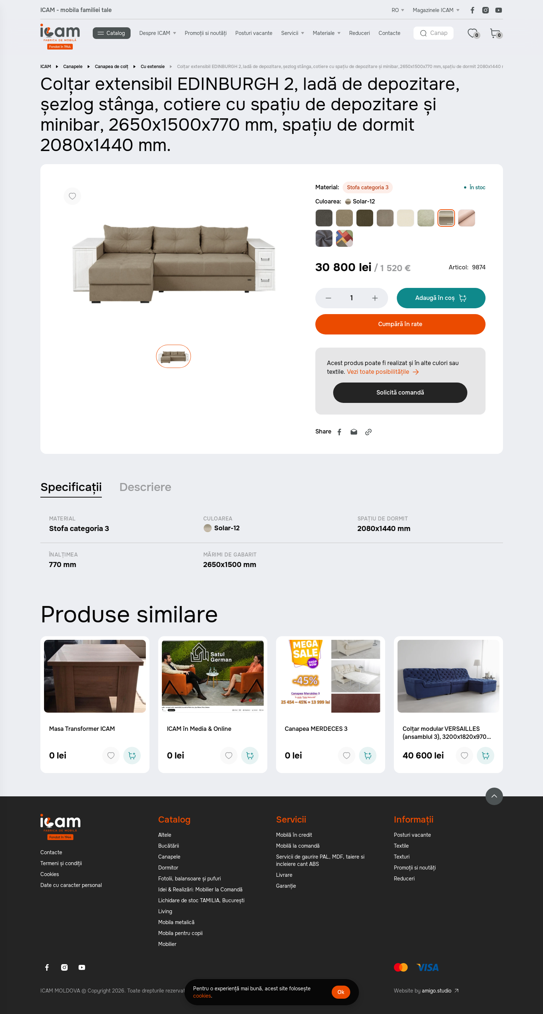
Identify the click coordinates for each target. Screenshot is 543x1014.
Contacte (390, 33)
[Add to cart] (132, 758)
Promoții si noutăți (206, 33)
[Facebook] (472, 10)
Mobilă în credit (294, 837)
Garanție (286, 888)
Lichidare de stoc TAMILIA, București (201, 902)
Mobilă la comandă (298, 848)
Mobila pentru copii (180, 935)
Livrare (284, 877)
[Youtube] (498, 10)
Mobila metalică (176, 924)
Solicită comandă (400, 395)
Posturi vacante (254, 33)
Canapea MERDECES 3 (316, 731)
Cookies (49, 876)
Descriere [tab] (145, 489)
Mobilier (167, 946)
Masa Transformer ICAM (82, 731)
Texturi (402, 859)
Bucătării (168, 848)
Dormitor (168, 870)
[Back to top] (494, 798)
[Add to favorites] (111, 758)
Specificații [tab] (71, 489)
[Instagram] (485, 10)
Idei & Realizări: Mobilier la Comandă (200, 891)
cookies (202, 996)
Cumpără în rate (400, 326)
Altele (164, 837)
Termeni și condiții (61, 865)
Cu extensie (153, 67)
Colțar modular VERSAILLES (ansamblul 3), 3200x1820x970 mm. (445, 739)
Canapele (73, 67)
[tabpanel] (271, 544)
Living (165, 913)
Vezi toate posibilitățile (383, 374)
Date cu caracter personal (71, 887)
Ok (341, 992)
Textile (401, 848)
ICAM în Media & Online (199, 731)
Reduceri (360, 33)
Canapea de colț (111, 67)
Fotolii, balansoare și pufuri (189, 881)
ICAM (45, 67)
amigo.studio (436, 993)
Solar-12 (360, 202)
